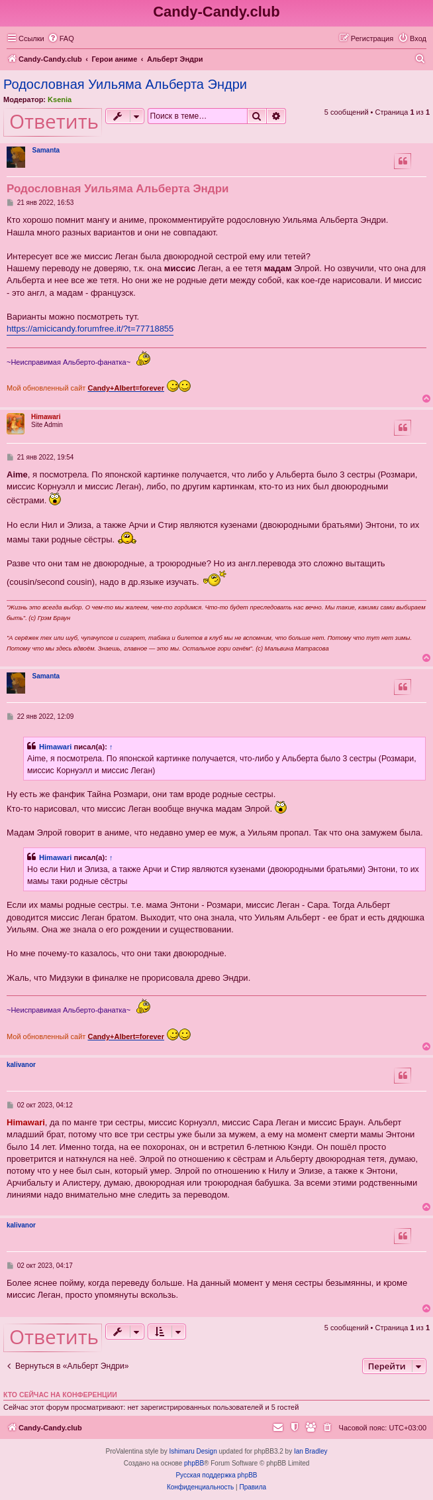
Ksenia (60, 99)
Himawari (45, 416)
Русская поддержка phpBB (216, 1475)
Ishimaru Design (192, 1451)
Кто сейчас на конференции (60, 1395)
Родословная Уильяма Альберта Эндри (125, 84)
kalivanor (21, 1064)
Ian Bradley (311, 1451)
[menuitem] (61, 38)
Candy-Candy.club (216, 11)
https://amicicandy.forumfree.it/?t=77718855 (90, 329)
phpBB (194, 1463)
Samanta (46, 150)
